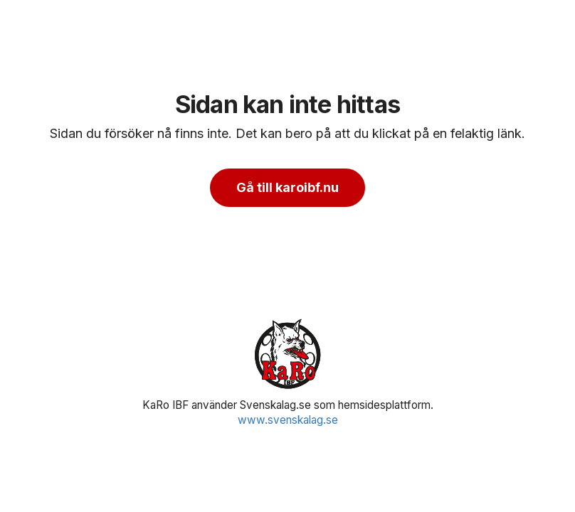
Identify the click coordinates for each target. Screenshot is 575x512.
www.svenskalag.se (288, 420)
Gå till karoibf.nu (287, 187)
